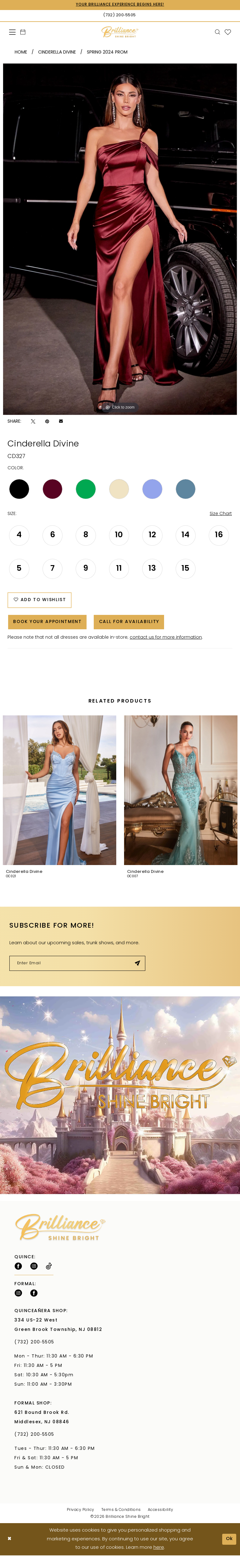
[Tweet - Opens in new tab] (33, 421)
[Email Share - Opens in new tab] (61, 421)
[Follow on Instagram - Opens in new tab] (34, 1267)
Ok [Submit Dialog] (229, 1539)
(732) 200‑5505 (36, 1343)
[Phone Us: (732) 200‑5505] (120, 15)
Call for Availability (131, 623)
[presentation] (59, 791)
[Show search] (217, 32)
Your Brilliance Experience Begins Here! (120, 5)
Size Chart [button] (221, 514)
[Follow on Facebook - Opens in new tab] (18, 1267)
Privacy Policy (80, 1511)
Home (21, 52)
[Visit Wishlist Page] (227, 32)
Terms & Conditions (121, 1511)
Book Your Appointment (48, 623)
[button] (12, 32)
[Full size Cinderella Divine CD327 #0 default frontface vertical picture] (120, 239)
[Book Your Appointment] (23, 32)
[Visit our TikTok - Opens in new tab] (49, 1267)
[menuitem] (12, 32)
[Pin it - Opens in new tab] (47, 421)
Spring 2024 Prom (107, 52)
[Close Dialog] (9, 1539)
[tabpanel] (120, 239)
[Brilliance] (120, 32)
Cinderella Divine (57, 52)
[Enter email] (77, 964)
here (158, 1548)
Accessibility (160, 1511)
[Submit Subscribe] (137, 964)
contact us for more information (166, 638)
